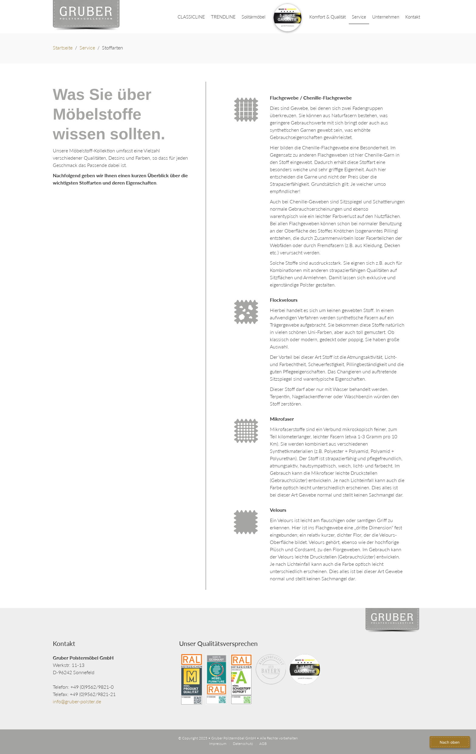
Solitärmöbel (253, 16)
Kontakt (412, 16)
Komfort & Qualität (327, 16)
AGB (263, 743)
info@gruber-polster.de (77, 701)
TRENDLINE (223, 16)
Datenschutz (243, 743)
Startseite (63, 47)
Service (359, 16)
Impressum (217, 743)
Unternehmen (385, 16)
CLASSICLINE (191, 16)
